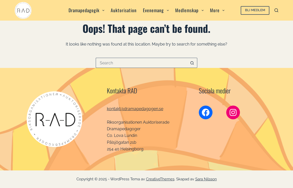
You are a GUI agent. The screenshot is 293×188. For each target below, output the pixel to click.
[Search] (276, 10)
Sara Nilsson (206, 179)
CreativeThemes (160, 179)
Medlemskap (190, 10)
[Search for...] (141, 63)
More (218, 10)
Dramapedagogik (88, 10)
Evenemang (157, 10)
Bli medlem (255, 10)
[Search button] (192, 63)
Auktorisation (124, 10)
